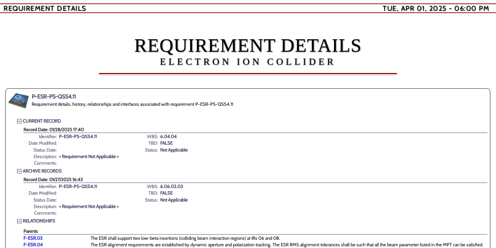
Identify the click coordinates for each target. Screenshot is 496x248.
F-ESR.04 (33, 244)
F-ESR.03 (32, 238)
